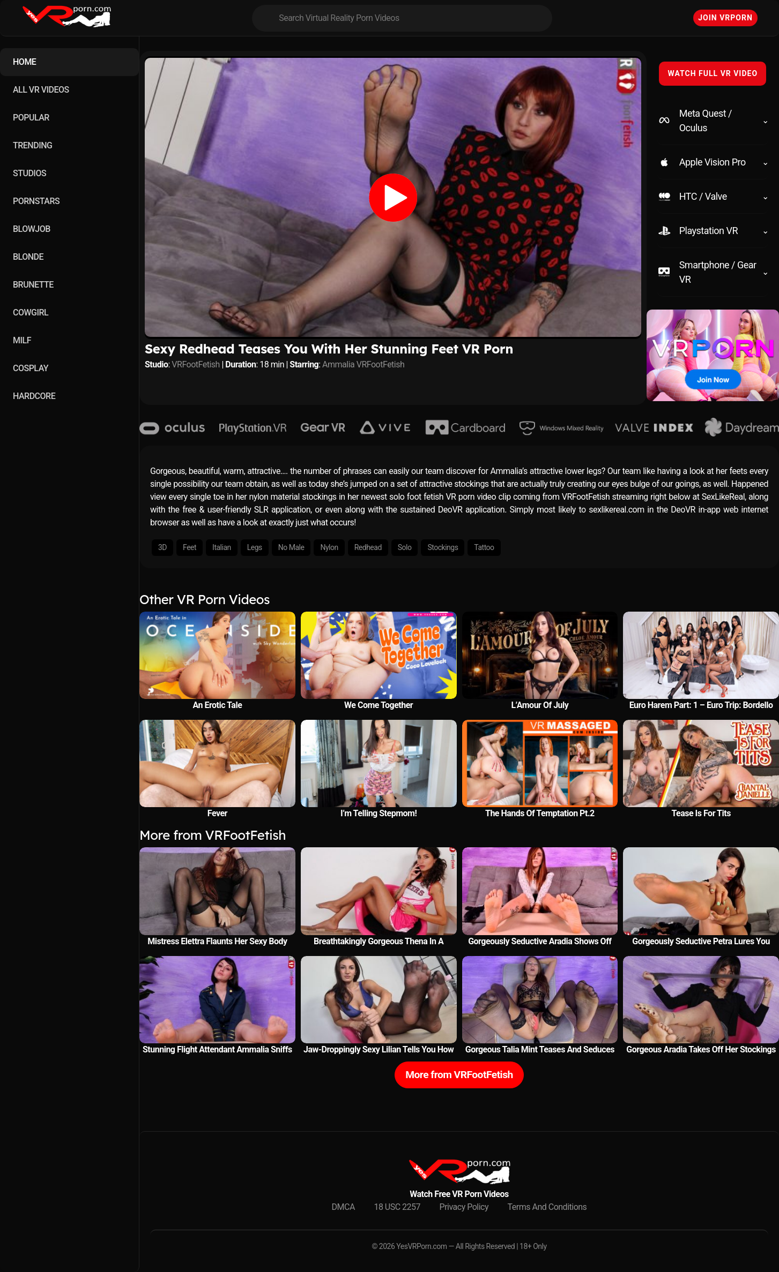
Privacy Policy (464, 1207)
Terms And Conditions (547, 1207)
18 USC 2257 (397, 1207)
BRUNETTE (33, 285)
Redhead (368, 547)
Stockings (442, 547)
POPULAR (31, 117)
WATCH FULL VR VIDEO (712, 73)
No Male (291, 547)
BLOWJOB (31, 229)
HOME (24, 62)
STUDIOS (29, 173)
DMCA (343, 1207)
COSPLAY (30, 368)
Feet (189, 547)
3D (162, 547)
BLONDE (28, 257)
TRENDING (32, 145)
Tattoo (484, 547)
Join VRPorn (725, 17)
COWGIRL (30, 312)
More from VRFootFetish (459, 1074)
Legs (254, 547)
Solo (405, 547)
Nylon (329, 547)
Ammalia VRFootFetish (363, 364)
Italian (221, 547)
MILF (22, 340)
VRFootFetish (196, 364)
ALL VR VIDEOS (41, 90)
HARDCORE (34, 396)
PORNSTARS (36, 201)
